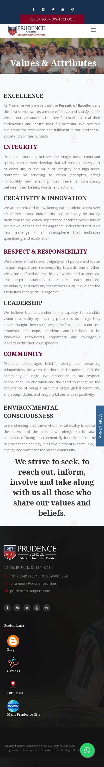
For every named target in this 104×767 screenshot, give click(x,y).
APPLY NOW (100, 425)
